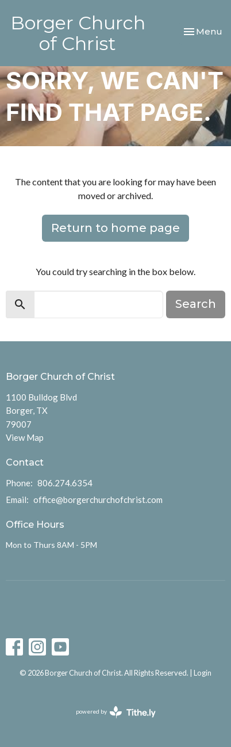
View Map (25, 437)
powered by (116, 712)
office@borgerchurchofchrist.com (98, 499)
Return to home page (115, 228)
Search (195, 304)
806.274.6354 (65, 483)
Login (202, 672)
